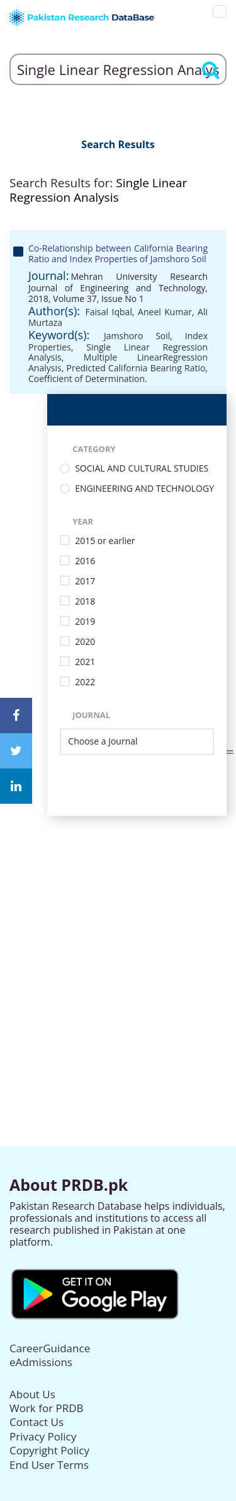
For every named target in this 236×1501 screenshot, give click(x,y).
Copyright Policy (49, 1450)
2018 (85, 601)
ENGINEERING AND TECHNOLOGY (144, 489)
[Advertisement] (118, 934)
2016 (85, 561)
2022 (85, 682)
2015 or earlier (105, 541)
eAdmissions (40, 1362)
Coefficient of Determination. (87, 379)
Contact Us (36, 1422)
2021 (85, 662)
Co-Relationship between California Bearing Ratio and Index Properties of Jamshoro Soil (118, 253)
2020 (85, 642)
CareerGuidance (49, 1348)
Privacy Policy (42, 1436)
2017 (85, 581)
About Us (32, 1394)
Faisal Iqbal (109, 312)
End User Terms (49, 1465)
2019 (85, 622)
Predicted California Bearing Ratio (136, 368)
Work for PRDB (46, 1408)
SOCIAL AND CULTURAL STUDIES (141, 468)
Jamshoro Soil (137, 336)
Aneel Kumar (165, 312)
